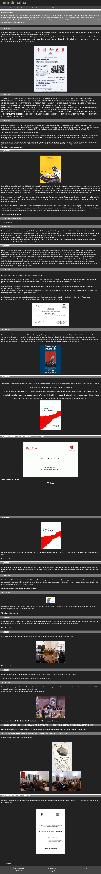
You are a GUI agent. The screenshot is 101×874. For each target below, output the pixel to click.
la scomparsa (27, 7)
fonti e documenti (37, 7)
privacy (86, 868)
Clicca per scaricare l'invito (10, 479)
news (4, 7)
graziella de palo (18, 7)
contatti (52, 7)
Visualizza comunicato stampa (11, 214)
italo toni (10, 7)
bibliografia (46, 7)
